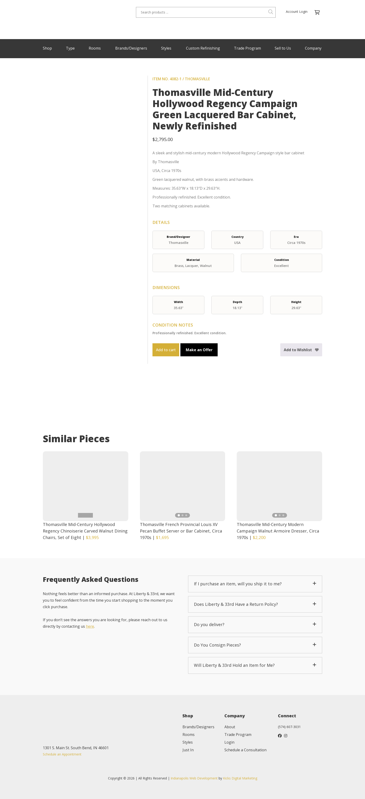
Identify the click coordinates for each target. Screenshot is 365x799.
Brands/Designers (131, 48)
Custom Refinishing (203, 48)
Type (70, 48)
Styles (166, 48)
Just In (188, 749)
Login (229, 742)
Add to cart (166, 349)
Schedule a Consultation (245, 749)
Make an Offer (199, 349)
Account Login (297, 11)
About (229, 726)
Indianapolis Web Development (194, 778)
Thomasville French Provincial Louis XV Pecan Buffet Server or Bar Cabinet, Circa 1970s (181, 531)
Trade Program (247, 48)
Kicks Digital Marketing (240, 778)
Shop (47, 48)
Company (313, 48)
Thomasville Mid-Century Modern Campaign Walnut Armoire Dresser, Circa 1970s (278, 531)
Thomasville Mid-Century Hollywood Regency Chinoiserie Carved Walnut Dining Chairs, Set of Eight (85, 531)
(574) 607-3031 (289, 727)
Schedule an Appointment (62, 754)
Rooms (95, 48)
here (90, 626)
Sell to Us (283, 48)
